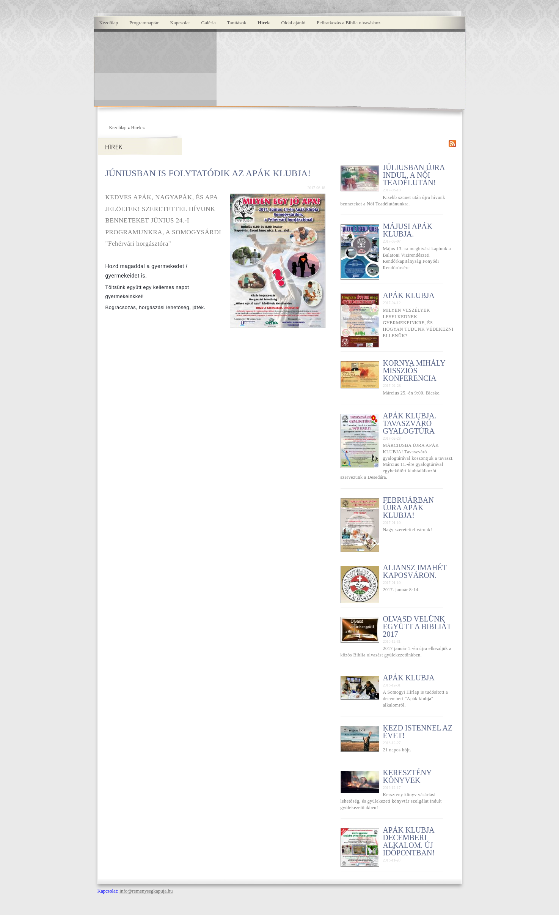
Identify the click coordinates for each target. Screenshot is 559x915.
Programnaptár (144, 22)
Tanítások (236, 22)
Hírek (264, 22)
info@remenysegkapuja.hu (146, 891)
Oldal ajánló (293, 22)
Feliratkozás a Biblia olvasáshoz (348, 22)
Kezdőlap (108, 22)
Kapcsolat (180, 22)
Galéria (208, 22)
